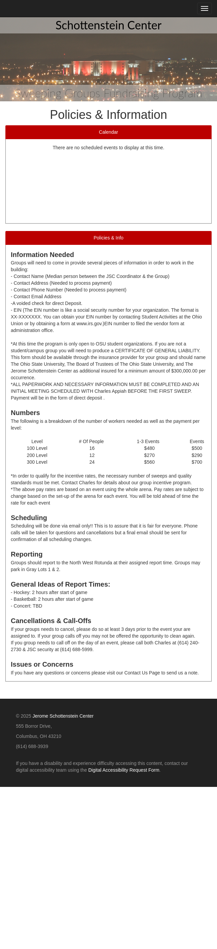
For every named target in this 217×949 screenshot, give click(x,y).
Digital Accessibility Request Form (123, 770)
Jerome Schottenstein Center (62, 716)
